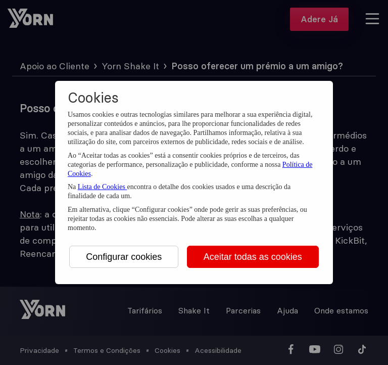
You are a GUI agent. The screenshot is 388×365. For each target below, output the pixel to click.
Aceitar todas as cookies (253, 257)
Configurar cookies (124, 257)
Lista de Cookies (102, 187)
